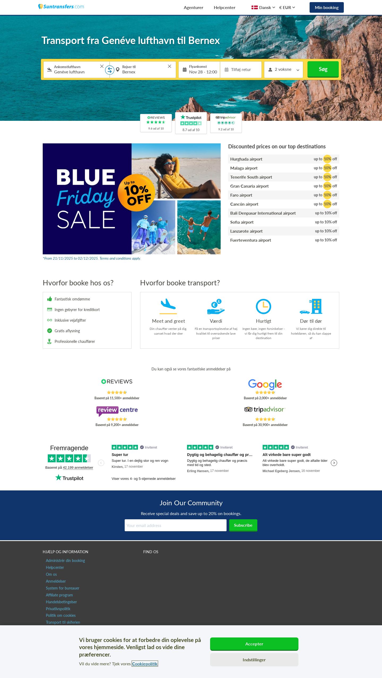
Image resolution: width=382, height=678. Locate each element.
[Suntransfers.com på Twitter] (159, 563)
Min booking (326, 7)
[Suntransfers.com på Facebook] (148, 563)
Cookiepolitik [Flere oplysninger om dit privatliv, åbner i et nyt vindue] (145, 663)
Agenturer (193, 7)
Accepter (254, 643)
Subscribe (243, 525)
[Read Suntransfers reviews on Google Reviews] (265, 384)
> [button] (101, 66)
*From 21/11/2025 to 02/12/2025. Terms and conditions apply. (92, 258)
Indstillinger (254, 659)
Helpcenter (224, 7)
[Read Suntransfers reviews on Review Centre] (116, 411)
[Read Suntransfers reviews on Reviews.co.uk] (116, 384)
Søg (323, 69)
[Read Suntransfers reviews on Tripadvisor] (265, 411)
